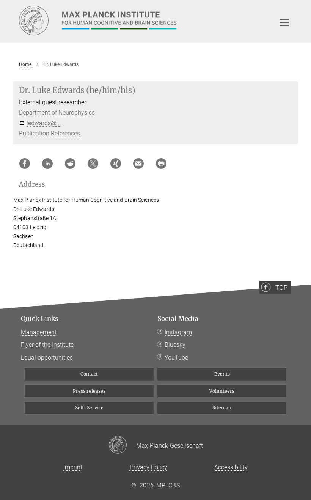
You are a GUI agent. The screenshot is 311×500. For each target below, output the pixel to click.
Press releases (89, 391)
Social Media (177, 318)
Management (39, 332)
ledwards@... (44, 123)
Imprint (72, 467)
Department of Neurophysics (57, 112)
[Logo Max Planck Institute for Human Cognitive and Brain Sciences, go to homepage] (142, 20)
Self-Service (89, 407)
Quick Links (39, 318)
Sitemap (221, 407)
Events (222, 374)
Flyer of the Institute (47, 344)
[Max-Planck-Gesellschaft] (122, 445)
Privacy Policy (148, 467)
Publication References (49, 133)
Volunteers (221, 391)
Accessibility (231, 467)
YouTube (176, 357)
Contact (89, 374)
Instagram (178, 332)
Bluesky (175, 344)
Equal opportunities (47, 357)
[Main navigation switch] (284, 22)
